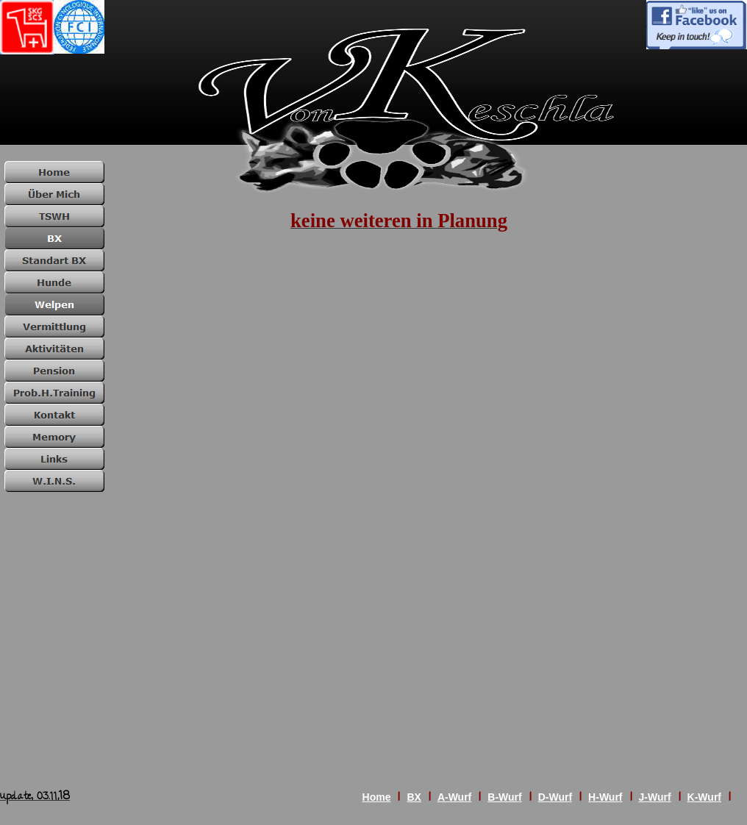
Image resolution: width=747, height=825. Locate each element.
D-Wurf (555, 797)
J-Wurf (655, 797)
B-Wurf (504, 797)
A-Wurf (454, 797)
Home (376, 797)
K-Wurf (704, 797)
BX (414, 797)
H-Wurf (605, 797)
